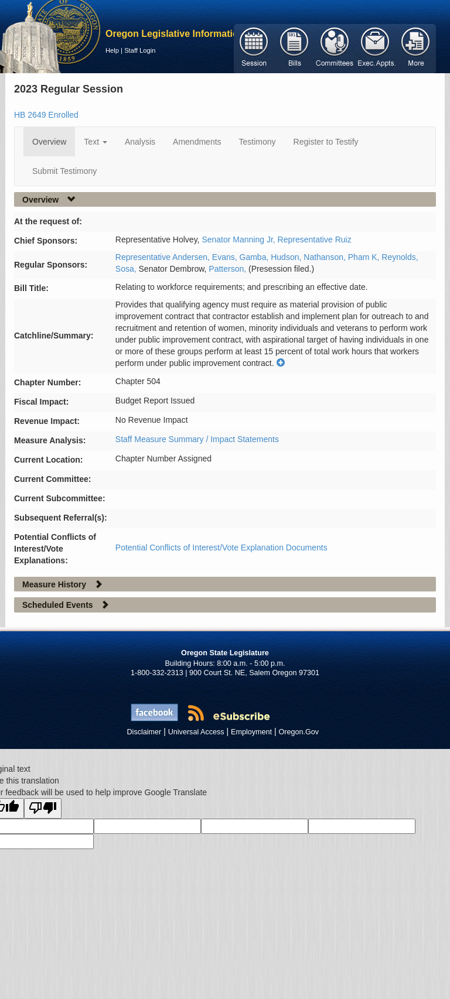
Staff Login (139, 50)
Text (95, 141)
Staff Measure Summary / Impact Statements (197, 439)
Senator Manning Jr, (239, 239)
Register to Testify (326, 141)
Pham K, (365, 257)
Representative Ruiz (315, 239)
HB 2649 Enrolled (46, 114)
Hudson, (287, 257)
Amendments (197, 141)
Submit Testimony (64, 171)
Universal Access (196, 732)
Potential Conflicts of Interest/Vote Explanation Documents (221, 547)
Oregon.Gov (298, 732)
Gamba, (255, 257)
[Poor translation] (43, 808)
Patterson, (228, 268)
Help (112, 50)
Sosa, (127, 268)
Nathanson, (326, 257)
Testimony (257, 141)
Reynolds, (399, 257)
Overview (49, 141)
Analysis (140, 141)
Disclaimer (144, 732)
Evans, (226, 257)
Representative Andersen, (163, 257)
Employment (251, 732)
